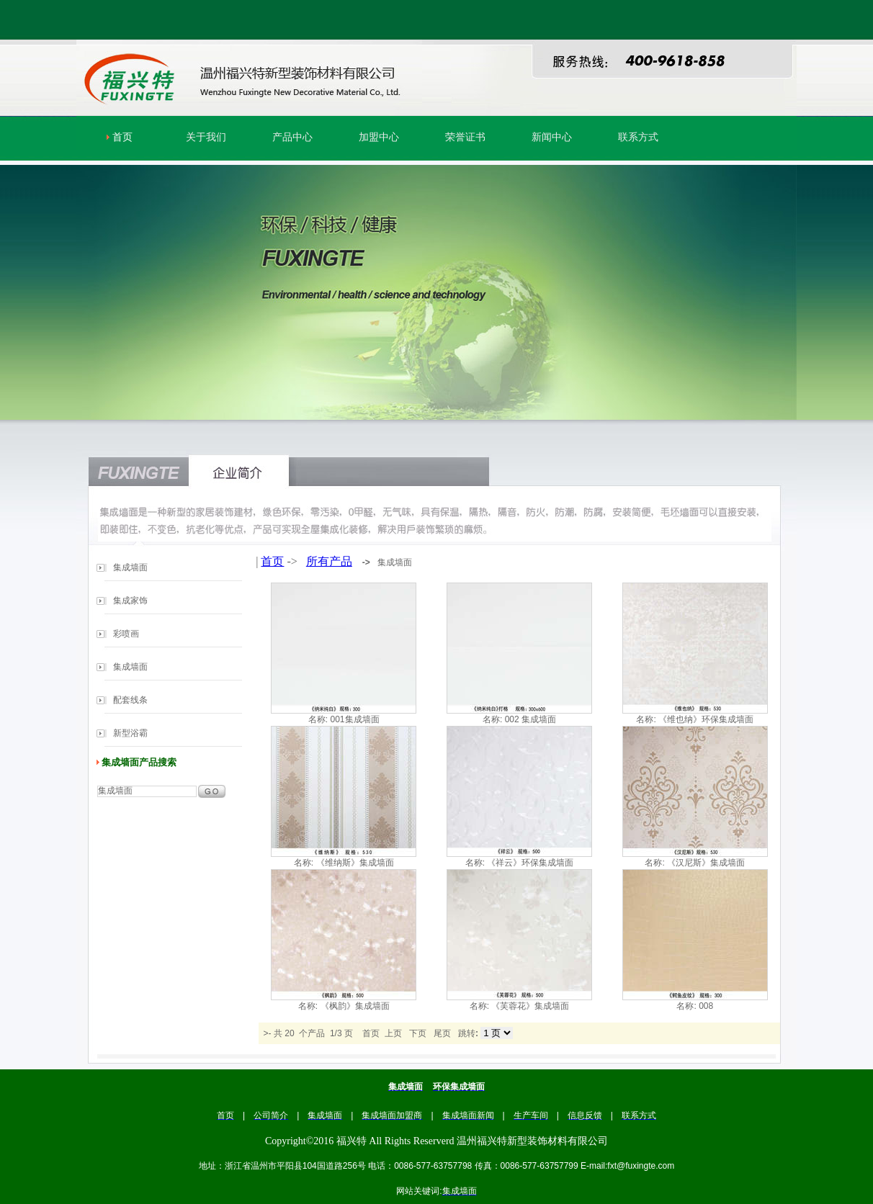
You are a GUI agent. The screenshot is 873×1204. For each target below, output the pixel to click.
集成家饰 (130, 601)
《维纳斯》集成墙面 (355, 863)
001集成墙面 (354, 719)
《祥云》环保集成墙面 (530, 863)
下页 (417, 1033)
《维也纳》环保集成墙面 (705, 719)
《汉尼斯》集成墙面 (706, 863)
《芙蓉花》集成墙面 (530, 1006)
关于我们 (206, 137)
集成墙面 (130, 567)
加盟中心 (379, 137)
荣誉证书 (465, 137)
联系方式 (638, 137)
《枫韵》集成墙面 (355, 1006)
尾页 (442, 1033)
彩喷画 (126, 634)
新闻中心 (552, 137)
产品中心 (292, 137)
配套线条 (130, 700)
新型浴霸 (130, 733)
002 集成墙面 (530, 719)
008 (706, 1006)
